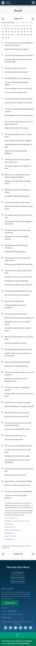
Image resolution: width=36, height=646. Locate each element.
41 (9, 34)
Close (17, 634)
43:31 (8, 536)
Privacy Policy (6, 548)
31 (9, 31)
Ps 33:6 (12, 533)
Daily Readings (17, 573)
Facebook (10, 627)
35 (22, 31)
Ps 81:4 (25, 521)
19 (3, 28)
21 (9, 28)
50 (6, 37)
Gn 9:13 (12, 527)
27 (28, 28)
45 (22, 34)
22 (12, 28)
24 (18, 28)
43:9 (7, 524)
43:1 (7, 518)
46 (25, 34)
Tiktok (30, 627)
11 (8, 25)
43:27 (8, 510)
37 (28, 31)
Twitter (5, 627)
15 (21, 25)
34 (18, 31)
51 (9, 37)
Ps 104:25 (16, 530)
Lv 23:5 (12, 521)
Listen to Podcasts (17, 577)
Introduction (8, 22)
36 (25, 31)
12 (11, 25)
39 (3, 34)
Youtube (15, 627)
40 (6, 34)
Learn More (10, 603)
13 (14, 25)
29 (3, 31)
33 (15, 31)
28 (31, 28)
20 (6, 28)
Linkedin (20, 627)
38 (31, 31)
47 (28, 34)
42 (12, 34)
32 (12, 31)
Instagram (25, 627)
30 (6, 31)
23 (15, 28)
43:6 (7, 521)
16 (24, 25)
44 (18, 34)
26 (25, 28)
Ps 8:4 (11, 524)
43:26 (7, 533)
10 (5, 25)
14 (18, 25)
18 (30, 25)
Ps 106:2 (13, 536)
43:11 (8, 527)
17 (27, 25)
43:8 (7, 503)
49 (3, 37)
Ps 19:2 (14, 518)
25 (22, 28)
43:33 (8, 539)
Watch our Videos (17, 581)
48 (31, 34)
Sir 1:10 (12, 539)
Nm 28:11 (17, 521)
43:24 (8, 530)
